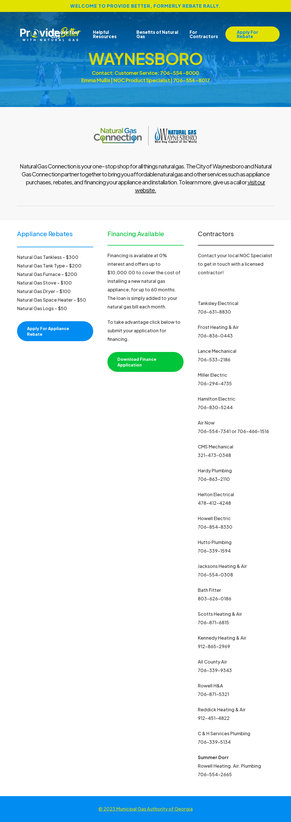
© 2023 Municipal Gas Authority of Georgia (145, 809)
